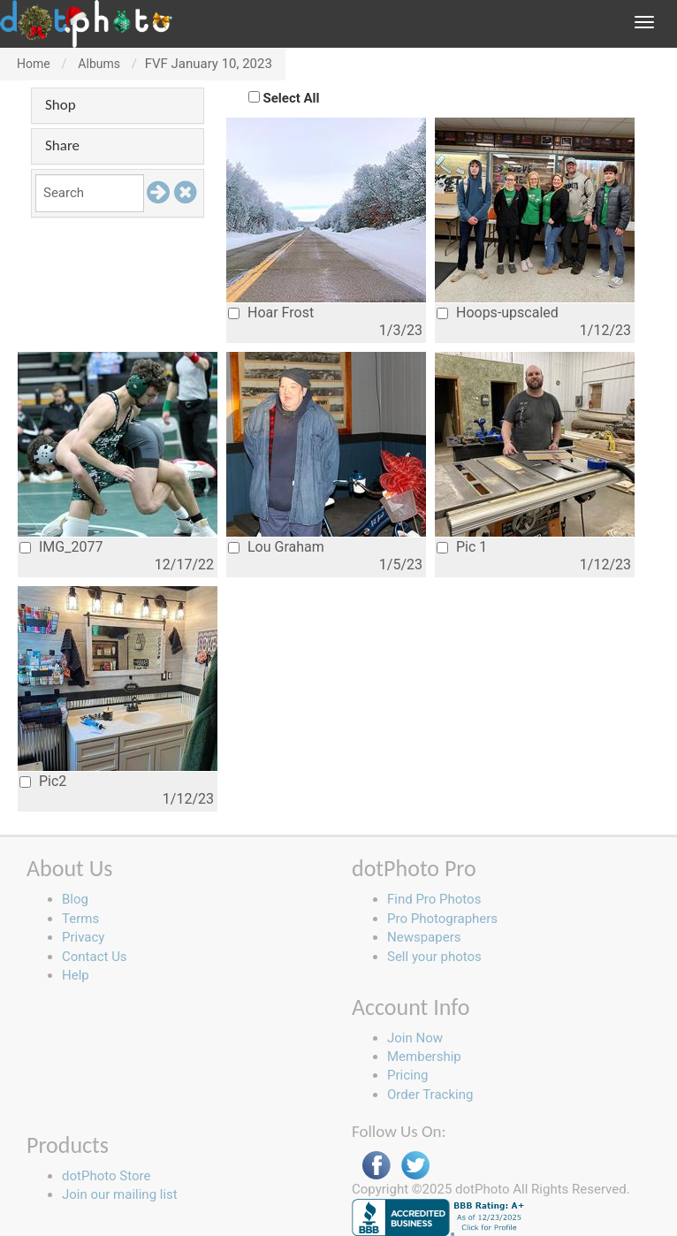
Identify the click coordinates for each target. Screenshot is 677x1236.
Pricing (407, 1075)
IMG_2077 (61, 546)
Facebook (376, 1165)
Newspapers (423, 937)
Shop (60, 104)
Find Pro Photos (434, 899)
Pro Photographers (442, 919)
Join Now (415, 1038)
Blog (75, 899)
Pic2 (42, 781)
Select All (291, 98)
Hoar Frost (271, 312)
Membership (424, 1056)
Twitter (415, 1165)
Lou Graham (276, 546)
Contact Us (94, 957)
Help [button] (75, 975)
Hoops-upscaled (498, 312)
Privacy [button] (83, 937)
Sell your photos (434, 957)
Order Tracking (430, 1094)
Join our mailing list (120, 1194)
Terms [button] (80, 919)
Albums (99, 64)
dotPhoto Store (106, 1176)
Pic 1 (462, 546)
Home (33, 64)
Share (62, 145)
